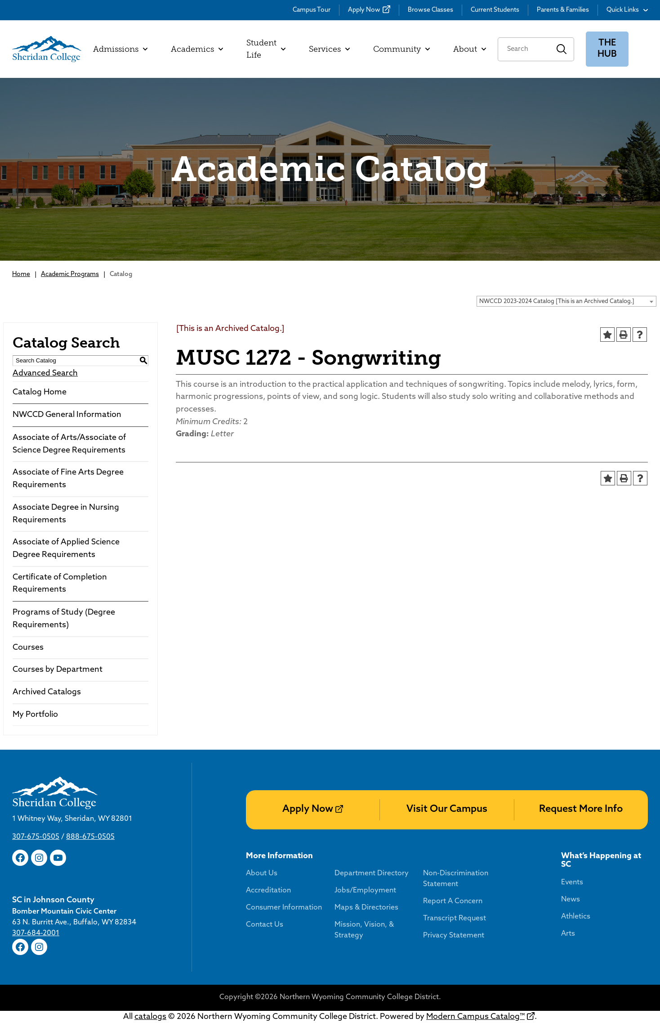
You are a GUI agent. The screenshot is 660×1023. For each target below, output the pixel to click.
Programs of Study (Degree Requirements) (64, 618)
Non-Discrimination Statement (455, 879)
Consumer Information (284, 907)
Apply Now (364, 10)
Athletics (575, 916)
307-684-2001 (35, 933)
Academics (197, 49)
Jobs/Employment (365, 890)
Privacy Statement (453, 935)
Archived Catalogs (47, 692)
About (469, 49)
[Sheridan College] (46, 49)
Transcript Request (454, 918)
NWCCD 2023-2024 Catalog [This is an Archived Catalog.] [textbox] (556, 301)
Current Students (495, 10)
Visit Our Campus (446, 809)
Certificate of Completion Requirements (60, 583)
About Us (261, 873)
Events (572, 882)
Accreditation (268, 890)
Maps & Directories (366, 907)
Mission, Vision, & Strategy (364, 930)
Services (329, 49)
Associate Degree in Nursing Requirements (66, 514)
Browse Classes (430, 10)
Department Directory (371, 873)
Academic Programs (70, 274)
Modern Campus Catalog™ (475, 1017)
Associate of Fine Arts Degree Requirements (68, 478)
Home (21, 274)
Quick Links (627, 10)
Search (561, 49)
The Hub (607, 49)
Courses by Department (58, 669)
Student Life (265, 49)
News (570, 899)
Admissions (120, 49)
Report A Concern (452, 901)
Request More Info (581, 809)
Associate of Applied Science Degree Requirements (66, 548)
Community (401, 49)
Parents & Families (563, 10)
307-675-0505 (35, 837)
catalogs (150, 1017)
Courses (28, 647)
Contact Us (264, 924)
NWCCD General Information (67, 415)
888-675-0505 (90, 837)
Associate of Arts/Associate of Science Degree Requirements (69, 444)
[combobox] (566, 301)
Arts (568, 933)
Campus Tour (311, 10)
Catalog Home (40, 392)
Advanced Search (45, 373)
